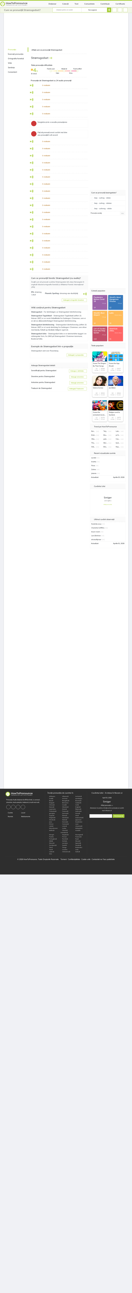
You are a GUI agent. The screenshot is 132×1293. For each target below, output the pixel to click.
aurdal (93, 458)
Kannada (64, 822)
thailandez (78, 847)
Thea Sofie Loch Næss (93, 443)
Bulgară (51, 803)
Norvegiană (78, 834)
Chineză (51, 805)
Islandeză (64, 817)
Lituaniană (78, 826)
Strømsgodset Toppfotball (41, 316)
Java (50, 822)
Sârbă (50, 841)
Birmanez (64, 803)
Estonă (64, 809)
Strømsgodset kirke (39, 334)
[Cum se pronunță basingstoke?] (117, 193)
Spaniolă (77, 843)
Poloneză (77, 837)
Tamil (50, 847)
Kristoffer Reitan (93, 435)
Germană (64, 813)
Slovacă (77, 841)
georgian (51, 813)
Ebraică (64, 815)
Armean (64, 798)
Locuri (22, 813)
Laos (76, 824)
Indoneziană (78, 817)
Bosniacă (77, 800)
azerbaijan (78, 798)
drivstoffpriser (96, 539)
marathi (77, 830)
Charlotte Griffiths (97, 528)
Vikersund (93, 439)
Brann (105, 447)
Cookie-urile (85, 859)
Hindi (76, 815)
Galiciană (77, 811)
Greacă (77, 813)
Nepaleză (64, 834)
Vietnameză (65, 852)
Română (64, 839)
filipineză (77, 809)
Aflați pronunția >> (107, 805)
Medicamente (25, 816)
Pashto (51, 837)
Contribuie (103, 4)
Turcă (50, 849)
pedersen (105, 439)
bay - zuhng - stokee (103, 203)
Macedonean (53, 828)
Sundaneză (52, 845)
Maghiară (51, 817)
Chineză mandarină (64, 831)
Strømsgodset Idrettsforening (43, 325)
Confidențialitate (74, 859)
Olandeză (64, 807)
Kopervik (118, 447)
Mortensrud (105, 443)
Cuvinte (9, 813)
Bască (50, 800)
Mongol (51, 834)
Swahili (64, 845)
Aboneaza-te (118, 816)
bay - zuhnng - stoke (103, 208)
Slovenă (51, 843)
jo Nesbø (118, 435)
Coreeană (65, 824)
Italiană (64, 820)
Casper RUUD (118, 439)
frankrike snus (96, 524)
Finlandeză (52, 811)
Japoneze (77, 820)
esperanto (52, 809)
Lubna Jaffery (118, 431)
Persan (64, 837)
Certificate (118, 4)
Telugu (64, 847)
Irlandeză (51, 820)
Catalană (77, 803)
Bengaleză (65, 800)
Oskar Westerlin (93, 447)
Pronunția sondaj (96, 213)
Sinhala (64, 841)
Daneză (51, 807)
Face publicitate (109, 859)
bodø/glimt (118, 443)
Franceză (64, 811)
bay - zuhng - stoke (102, 198)
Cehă (76, 805)
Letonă (64, 826)
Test (74, 4)
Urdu (76, 849)
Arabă (50, 798)
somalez (64, 843)
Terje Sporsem (105, 431)
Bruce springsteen (105, 435)
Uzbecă (51, 852)
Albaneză (64, 796)
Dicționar (50, 4)
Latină (50, 826)
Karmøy (93, 431)
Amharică (78, 796)
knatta (93, 462)
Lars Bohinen (96, 536)
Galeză (77, 852)
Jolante (93, 473)
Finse (93, 465)
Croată (64, 805)
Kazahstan (78, 822)
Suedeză (77, 845)
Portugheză (52, 839)
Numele (9, 816)
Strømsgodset (37, 312)
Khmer (51, 824)
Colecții (64, 4)
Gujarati (51, 815)
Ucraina (64, 849)
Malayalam (78, 828)
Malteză (51, 830)
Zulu (50, 854)
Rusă (76, 839)
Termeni (63, 859)
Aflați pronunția (107, 504)
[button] (74, 300)
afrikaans (51, 796)
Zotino (93, 469)
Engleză (77, 807)
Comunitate (88, 4)
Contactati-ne (97, 859)
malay (63, 828)
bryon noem (95, 532)
